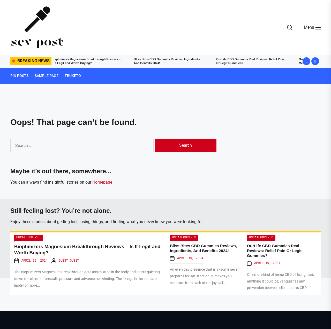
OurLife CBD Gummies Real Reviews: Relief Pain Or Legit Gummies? (252, 61)
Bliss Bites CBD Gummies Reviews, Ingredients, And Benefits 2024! (164, 61)
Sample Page (46, 76)
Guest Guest (69, 260)
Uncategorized (28, 238)
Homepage (102, 182)
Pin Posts (19, 76)
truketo (73, 76)
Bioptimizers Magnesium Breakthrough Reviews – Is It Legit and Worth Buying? (84, 61)
